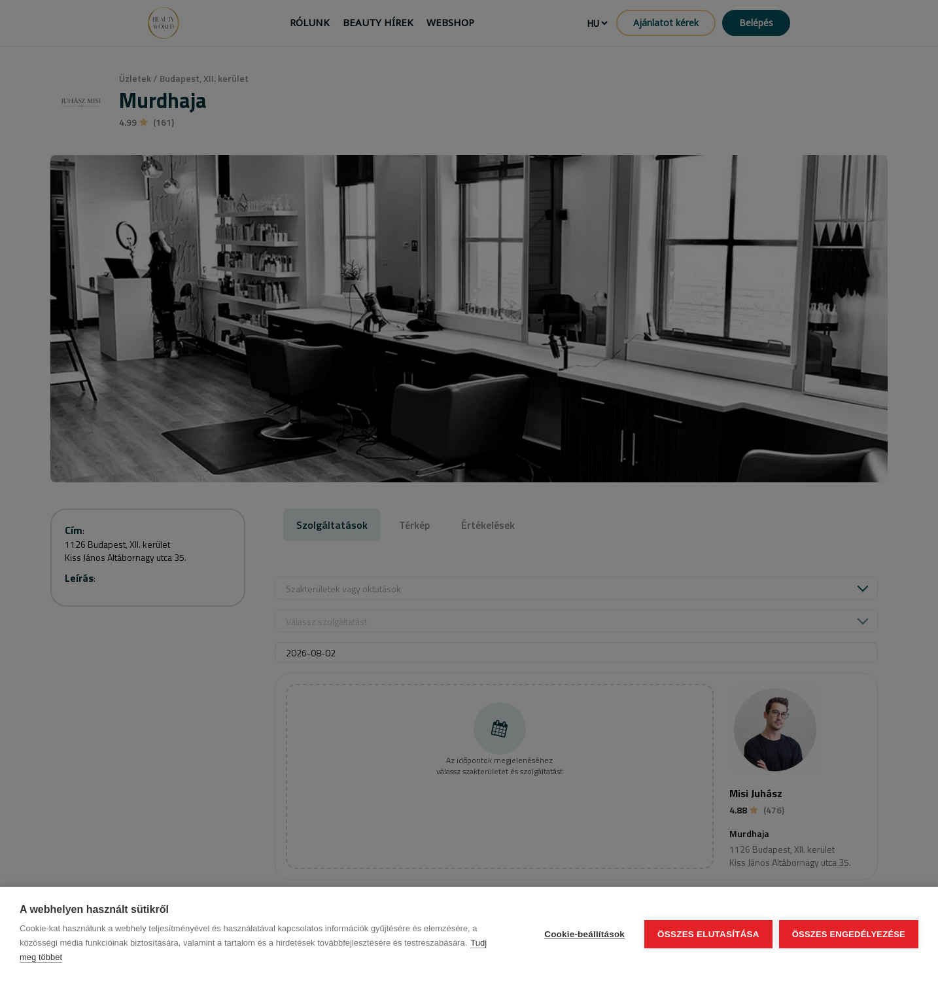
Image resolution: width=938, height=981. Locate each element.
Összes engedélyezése (848, 934)
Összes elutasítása (708, 934)
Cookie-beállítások (584, 934)
